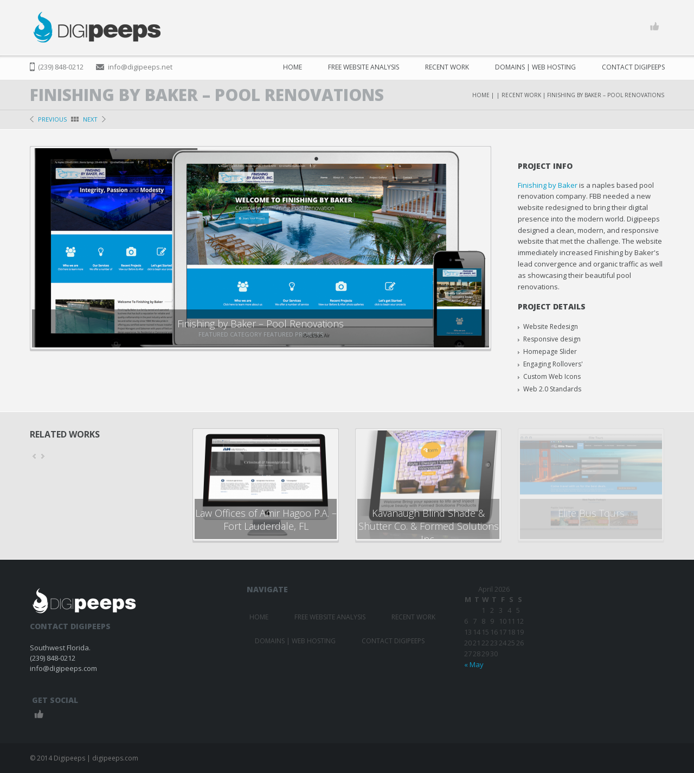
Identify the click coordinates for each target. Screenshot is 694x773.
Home (292, 67)
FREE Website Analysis (363, 67)
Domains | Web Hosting (535, 67)
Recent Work (447, 67)
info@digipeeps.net (140, 67)
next (90, 119)
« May (474, 664)
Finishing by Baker (547, 185)
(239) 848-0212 (60, 67)
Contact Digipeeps (633, 67)
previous (52, 119)
